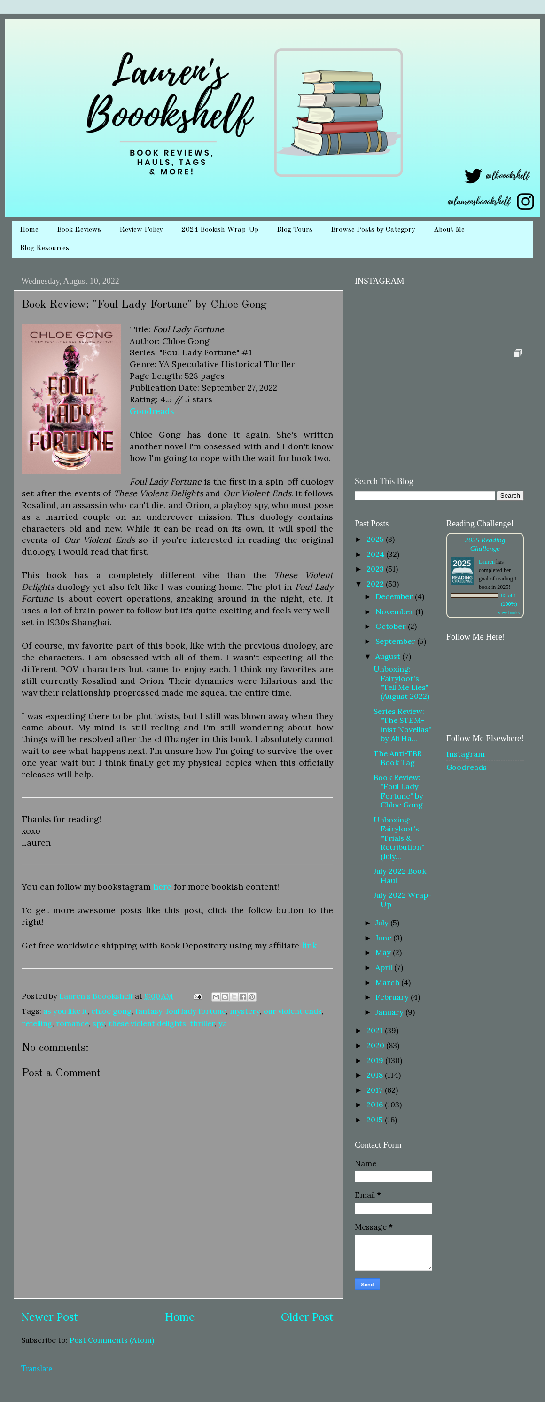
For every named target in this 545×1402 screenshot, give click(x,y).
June (384, 937)
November (395, 611)
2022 (376, 583)
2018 (375, 1075)
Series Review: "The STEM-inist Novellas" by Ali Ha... (402, 724)
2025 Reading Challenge (485, 544)
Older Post (307, 1317)
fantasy (148, 1011)
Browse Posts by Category (373, 230)
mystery (245, 1011)
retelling (37, 1023)
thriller (202, 1023)
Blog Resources (44, 248)
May (384, 952)
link (309, 945)
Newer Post (49, 1317)
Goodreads (152, 411)
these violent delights (147, 1023)
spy (99, 1023)
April (384, 967)
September (396, 641)
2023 (376, 568)
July (382, 922)
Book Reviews (79, 230)
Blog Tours (294, 230)
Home (29, 230)
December (395, 596)
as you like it (65, 1011)
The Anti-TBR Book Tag (398, 758)
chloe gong (111, 1011)
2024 (376, 554)
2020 (376, 1045)
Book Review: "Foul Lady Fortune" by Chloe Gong (398, 791)
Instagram (465, 754)
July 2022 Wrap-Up (403, 899)
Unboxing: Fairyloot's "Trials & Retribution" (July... (399, 838)
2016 (375, 1104)
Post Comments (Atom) (112, 1340)
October (391, 626)
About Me (449, 230)
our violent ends (293, 1011)
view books (509, 612)
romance (72, 1023)
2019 (375, 1060)
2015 (375, 1119)
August (388, 656)
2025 (376, 539)
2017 (375, 1090)
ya (222, 1023)
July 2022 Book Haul (400, 875)
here (162, 886)
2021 (375, 1030)
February (393, 997)
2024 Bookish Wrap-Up (219, 230)
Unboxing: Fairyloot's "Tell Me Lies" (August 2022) (401, 682)
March (388, 982)
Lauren (487, 561)
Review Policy (141, 230)
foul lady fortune (196, 1011)
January (390, 1012)
